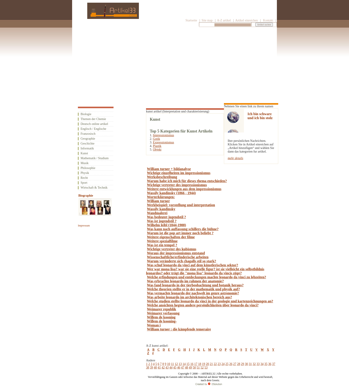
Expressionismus (163, 142)
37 (273, 364)
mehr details (235, 158)
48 (186, 367)
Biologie (86, 114)
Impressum (84, 225)
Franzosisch (88, 133)
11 (172, 364)
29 (242, 364)
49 (190, 367)
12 (176, 364)
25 (226, 364)
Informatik (87, 148)
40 (155, 367)
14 (184, 364)
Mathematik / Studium (95, 158)
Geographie (88, 138)
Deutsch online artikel (94, 124)
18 (199, 364)
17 (195, 364)
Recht (84, 177)
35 (265, 364)
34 (262, 364)
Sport (84, 182)
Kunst (84, 153)
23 (219, 364)
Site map (207, 20)
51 (198, 367)
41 (159, 367)
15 (187, 364)
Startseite (191, 20)
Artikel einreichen (246, 20)
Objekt (157, 149)
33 (258, 364)
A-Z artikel (224, 20)
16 (191, 364)
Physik (85, 173)
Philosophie (88, 168)
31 (250, 364)
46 (178, 367)
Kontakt (268, 20)
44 (170, 367)
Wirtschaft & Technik (94, 187)
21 (211, 364)
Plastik (157, 146)
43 (167, 367)
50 (194, 367)
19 (203, 364)
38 (147, 367)
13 (180, 364)
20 (207, 364)
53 (206, 367)
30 (246, 364)
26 (230, 364)
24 (223, 364)
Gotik (156, 139)
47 (182, 367)
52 (202, 367)
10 (168, 364)
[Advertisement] (174, 62)
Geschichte (87, 143)
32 (254, 364)
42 (163, 367)
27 (234, 364)
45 (175, 367)
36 (269, 364)
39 (151, 367)
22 (215, 364)
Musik (85, 163)
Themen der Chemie (93, 119)
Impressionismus (163, 135)
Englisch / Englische (93, 128)
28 (238, 364)
